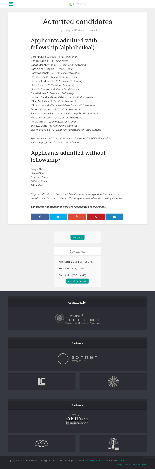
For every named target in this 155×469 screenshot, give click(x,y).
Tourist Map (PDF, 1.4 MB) (72, 275)
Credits (127, 464)
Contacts (136, 464)
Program (77, 237)
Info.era (120, 460)
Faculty (118, 464)
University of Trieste (94, 460)
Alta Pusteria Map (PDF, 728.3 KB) (76, 261)
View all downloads (77, 280)
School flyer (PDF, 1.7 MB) (72, 268)
